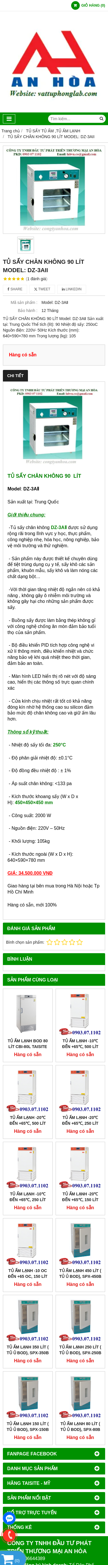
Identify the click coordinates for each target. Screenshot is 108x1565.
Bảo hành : (27, 310)
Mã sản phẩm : (24, 302)
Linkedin (72, 289)
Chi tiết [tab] (15, 375)
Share (14, 289)
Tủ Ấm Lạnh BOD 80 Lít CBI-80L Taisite (28, 1044)
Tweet (42, 289)
